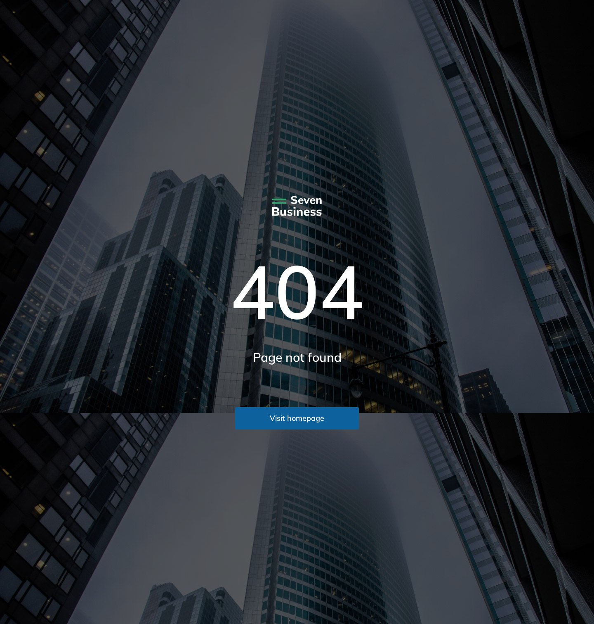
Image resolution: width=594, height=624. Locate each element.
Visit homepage (297, 418)
